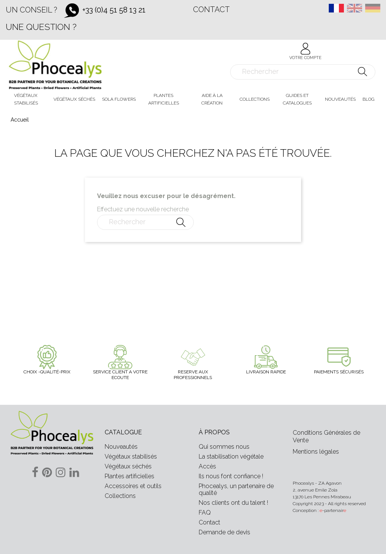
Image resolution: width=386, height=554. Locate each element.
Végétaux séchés (128, 466)
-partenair (333, 510)
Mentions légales (316, 451)
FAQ (205, 512)
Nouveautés (121, 446)
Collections (120, 495)
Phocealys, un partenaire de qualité (236, 489)
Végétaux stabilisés (131, 456)
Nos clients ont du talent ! (233, 502)
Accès (207, 466)
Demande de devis (224, 532)
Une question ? (41, 27)
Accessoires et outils (133, 486)
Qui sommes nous (224, 446)
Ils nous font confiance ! (231, 476)
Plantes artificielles (129, 476)
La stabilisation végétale (231, 456)
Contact (211, 9)
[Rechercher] (302, 72)
